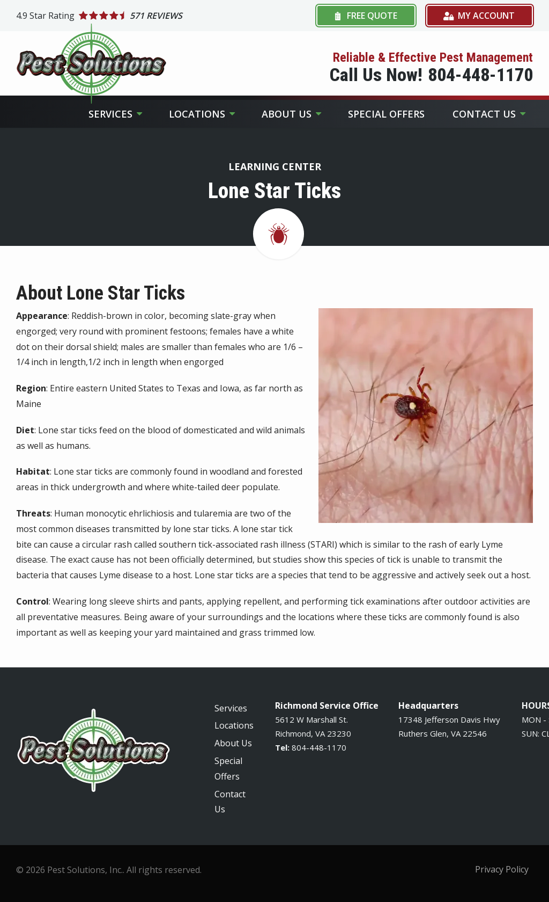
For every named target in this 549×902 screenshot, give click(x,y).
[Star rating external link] (145, 15)
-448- (316, 747)
